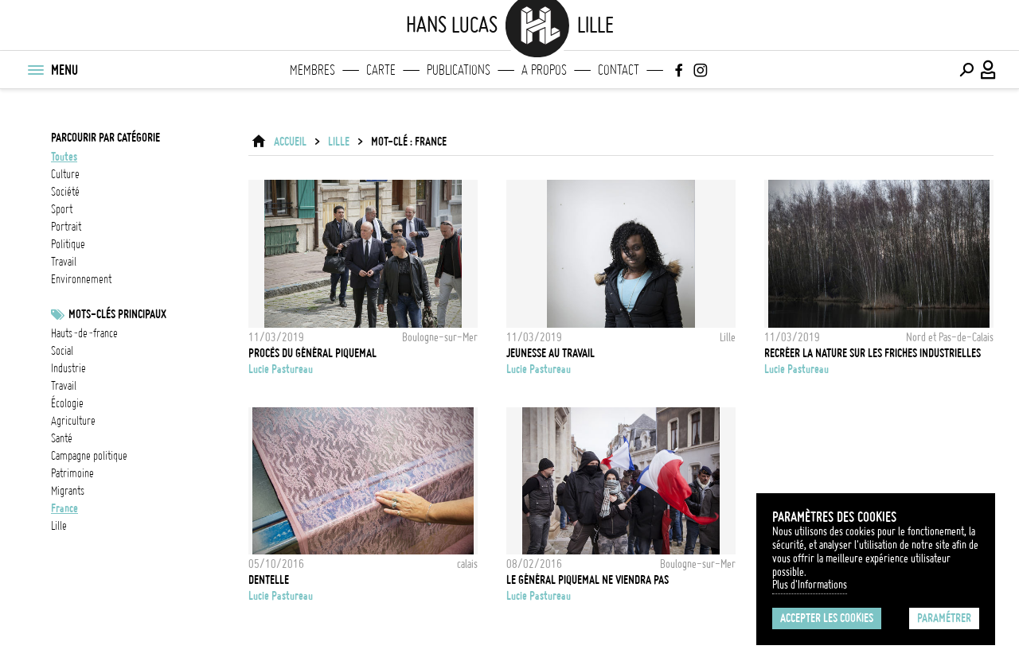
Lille (59, 526)
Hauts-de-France (84, 333)
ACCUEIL (290, 141)
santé (61, 438)
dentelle (268, 580)
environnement (81, 279)
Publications (458, 70)
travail (63, 262)
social (62, 351)
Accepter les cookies (826, 618)
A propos (544, 70)
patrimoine (72, 473)
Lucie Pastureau (280, 369)
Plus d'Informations (809, 585)
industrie (68, 368)
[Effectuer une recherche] (966, 70)
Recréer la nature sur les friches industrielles (872, 353)
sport (61, 209)
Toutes (64, 157)
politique (68, 244)
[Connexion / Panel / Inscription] (989, 70)
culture (65, 174)
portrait (66, 227)
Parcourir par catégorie (105, 137)
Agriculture (73, 421)
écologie (67, 403)
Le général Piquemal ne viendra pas (587, 580)
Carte (381, 70)
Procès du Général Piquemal (312, 353)
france (64, 508)
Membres (312, 70)
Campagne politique (89, 456)
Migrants (67, 491)
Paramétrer (944, 618)
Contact (618, 70)
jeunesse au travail (550, 353)
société (65, 192)
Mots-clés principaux (117, 314)
